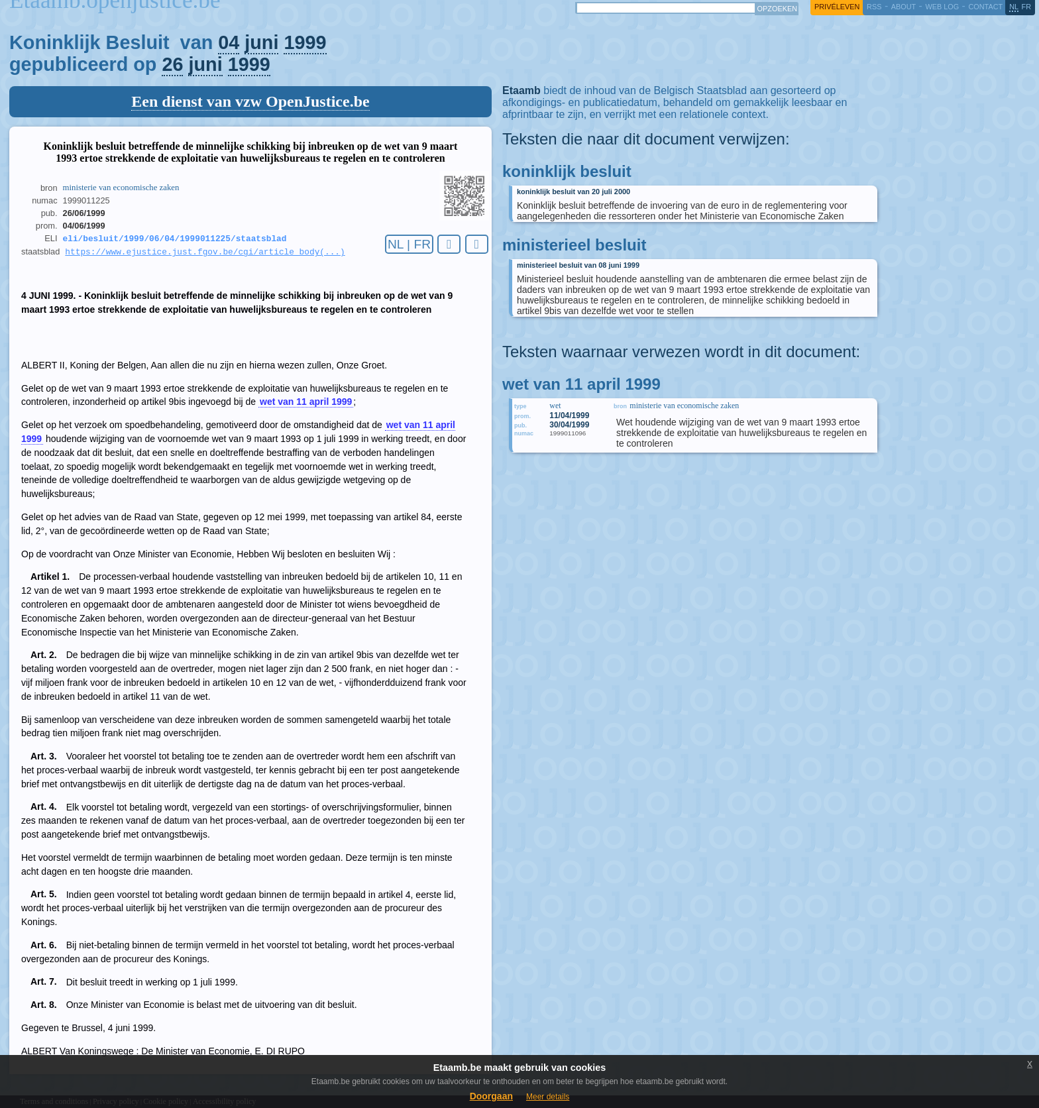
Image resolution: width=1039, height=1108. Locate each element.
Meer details (547, 1096)
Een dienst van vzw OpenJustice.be (250, 101)
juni (261, 42)
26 (172, 64)
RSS (874, 7)
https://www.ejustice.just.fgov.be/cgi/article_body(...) (205, 254)
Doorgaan (491, 1096)
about (903, 7)
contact (985, 7)
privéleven (836, 7)
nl (1013, 7)
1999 (305, 42)
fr (1027, 7)
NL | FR (409, 244)
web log (942, 7)
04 (228, 42)
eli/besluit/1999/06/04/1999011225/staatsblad (175, 239)
